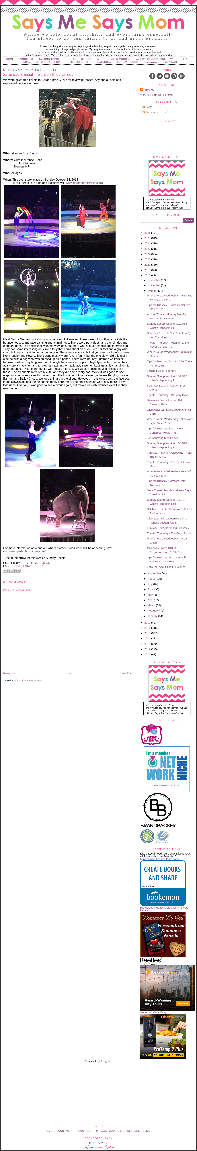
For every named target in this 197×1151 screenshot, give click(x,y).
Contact (171, 62)
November (154, 285)
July (150, 584)
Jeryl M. (149, 89)
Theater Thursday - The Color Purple (169, 533)
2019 (147, 270)
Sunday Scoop (127, 62)
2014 (147, 638)
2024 (147, 243)
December (154, 280)
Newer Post (9, 673)
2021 (147, 259)
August (152, 578)
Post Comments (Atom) (29, 680)
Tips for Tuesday (79, 59)
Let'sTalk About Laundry (161, 370)
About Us (26, 59)
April (151, 600)
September (155, 573)
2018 (147, 275)
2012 (147, 649)
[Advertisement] (98, 1077)
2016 (147, 627)
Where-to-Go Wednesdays (155, 59)
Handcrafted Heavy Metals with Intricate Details (164, 909)
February (153, 610)
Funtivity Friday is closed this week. (168, 527)
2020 (147, 264)
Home (10, 59)
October (153, 290)
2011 (147, 654)
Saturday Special (49, 62)
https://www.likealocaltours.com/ (159, 859)
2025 (147, 238)
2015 (147, 633)
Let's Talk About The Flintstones (166, 566)
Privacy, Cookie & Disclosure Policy (123, 1131)
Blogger (106, 1061)
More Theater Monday (113, 59)
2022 (147, 254)
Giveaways (151, 62)
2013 (147, 643)
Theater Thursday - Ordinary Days (167, 395)
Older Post (126, 673)
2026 (147, 232)
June (151, 589)
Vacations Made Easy (153, 1012)
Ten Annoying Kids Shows (163, 437)
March (152, 605)
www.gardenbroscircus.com (84, 182)
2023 (147, 248)
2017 (147, 622)
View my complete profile (157, 94)
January (153, 616)
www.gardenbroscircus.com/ (27, 551)
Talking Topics (50, 59)
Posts (147, 106)
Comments (151, 112)
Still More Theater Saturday (89, 62)
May (151, 594)
